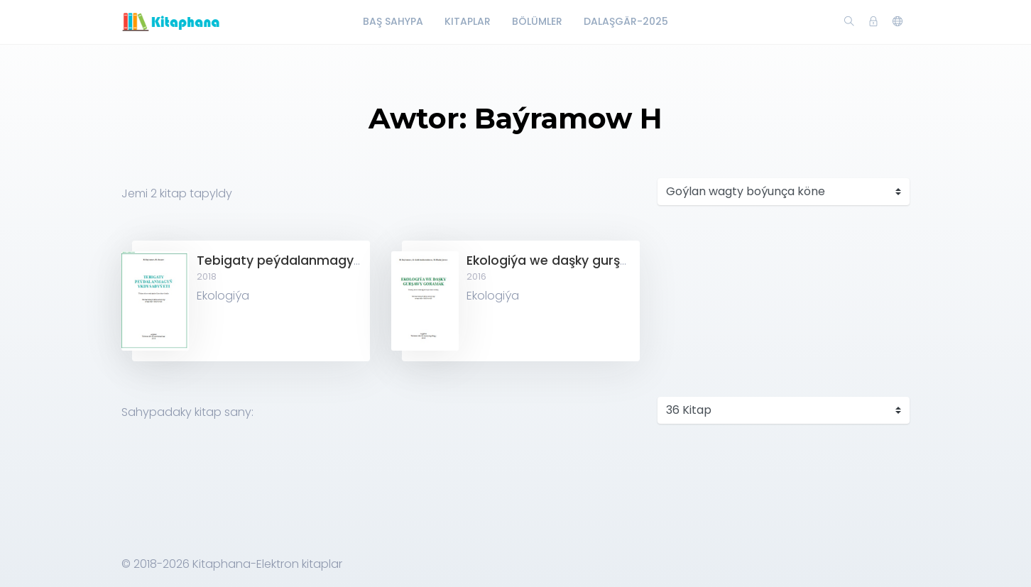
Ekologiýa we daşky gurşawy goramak (587, 260)
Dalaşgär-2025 (626, 21)
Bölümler (537, 21)
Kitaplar (467, 21)
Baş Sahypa (393, 21)
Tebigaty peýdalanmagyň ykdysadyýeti (323, 260)
